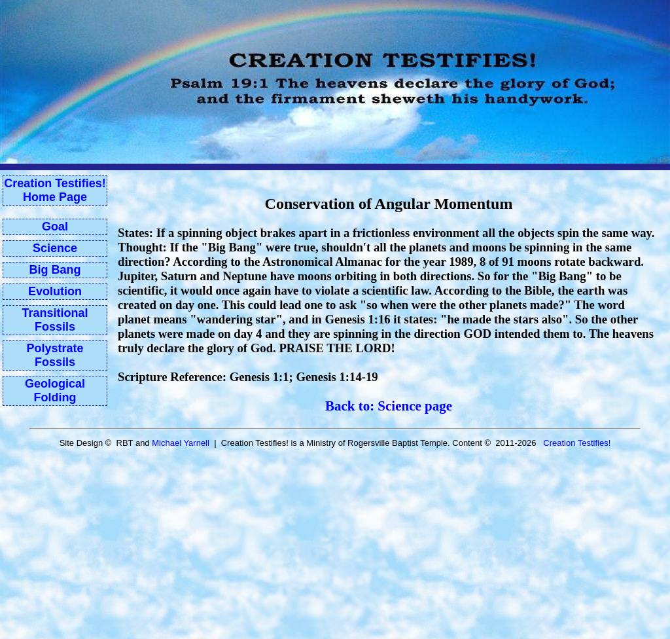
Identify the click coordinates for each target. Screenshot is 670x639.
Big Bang (55, 269)
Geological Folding (55, 390)
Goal (55, 226)
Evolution (55, 291)
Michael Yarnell (180, 443)
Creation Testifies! (576, 443)
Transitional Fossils (55, 319)
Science (55, 248)
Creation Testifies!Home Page (55, 190)
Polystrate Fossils (54, 355)
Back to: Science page (388, 406)
